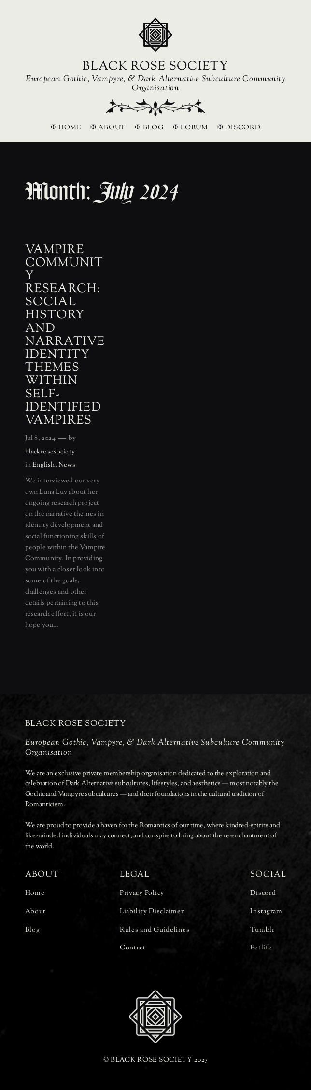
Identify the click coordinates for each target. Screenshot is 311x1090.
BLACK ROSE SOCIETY (155, 66)
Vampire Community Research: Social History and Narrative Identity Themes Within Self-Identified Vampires (65, 336)
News (66, 465)
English (43, 465)
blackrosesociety (50, 452)
